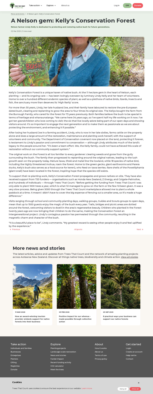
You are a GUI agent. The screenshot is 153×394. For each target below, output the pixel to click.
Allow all (135, 389)
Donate (137, 5)
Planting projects (58, 348)
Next (140, 229)
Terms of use (101, 355)
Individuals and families (21, 348)
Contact (129, 359)
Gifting (14, 362)
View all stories (129, 257)
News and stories (17, 14)
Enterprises (16, 355)
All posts (78, 229)
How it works (101, 348)
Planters (14, 359)
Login (128, 348)
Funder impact (57, 359)
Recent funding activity (60, 362)
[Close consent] (139, 383)
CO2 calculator (57, 366)
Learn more (86, 388)
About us (99, 352)
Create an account (134, 352)
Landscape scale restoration (63, 352)
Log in (116, 5)
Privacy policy (101, 359)
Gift (127, 5)
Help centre (131, 355)
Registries (15, 366)
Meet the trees (57, 370)
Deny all (123, 389)
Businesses (16, 352)
